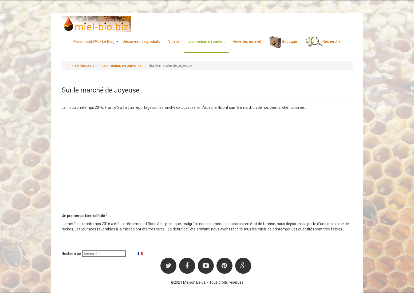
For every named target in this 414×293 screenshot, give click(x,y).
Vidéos (174, 41)
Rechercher (71, 254)
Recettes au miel (247, 41)
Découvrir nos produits (141, 41)
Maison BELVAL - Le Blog (96, 41)
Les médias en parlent (206, 41)
